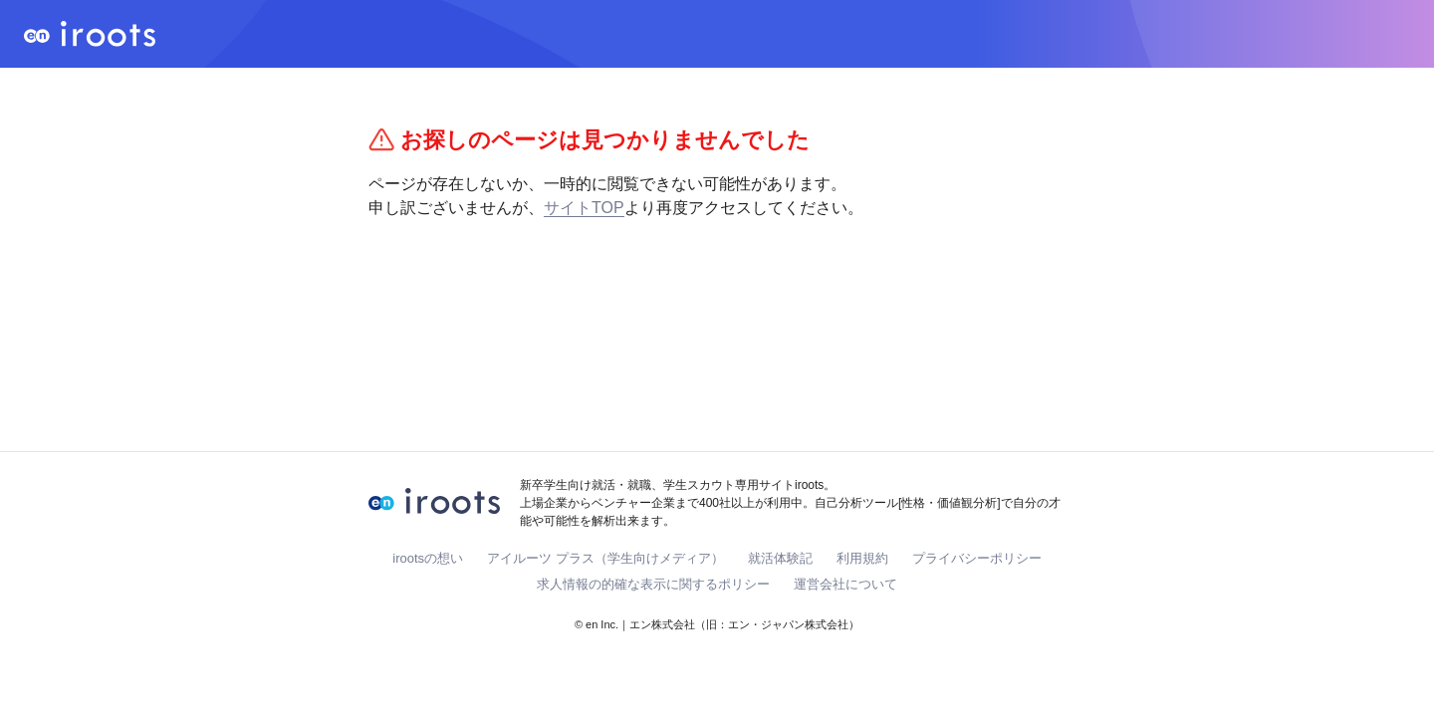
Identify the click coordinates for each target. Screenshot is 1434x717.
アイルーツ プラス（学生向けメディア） (605, 558)
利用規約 (862, 558)
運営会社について (845, 584)
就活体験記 (780, 558)
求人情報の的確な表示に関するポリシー (653, 584)
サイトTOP (584, 207)
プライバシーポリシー (977, 558)
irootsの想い (427, 558)
